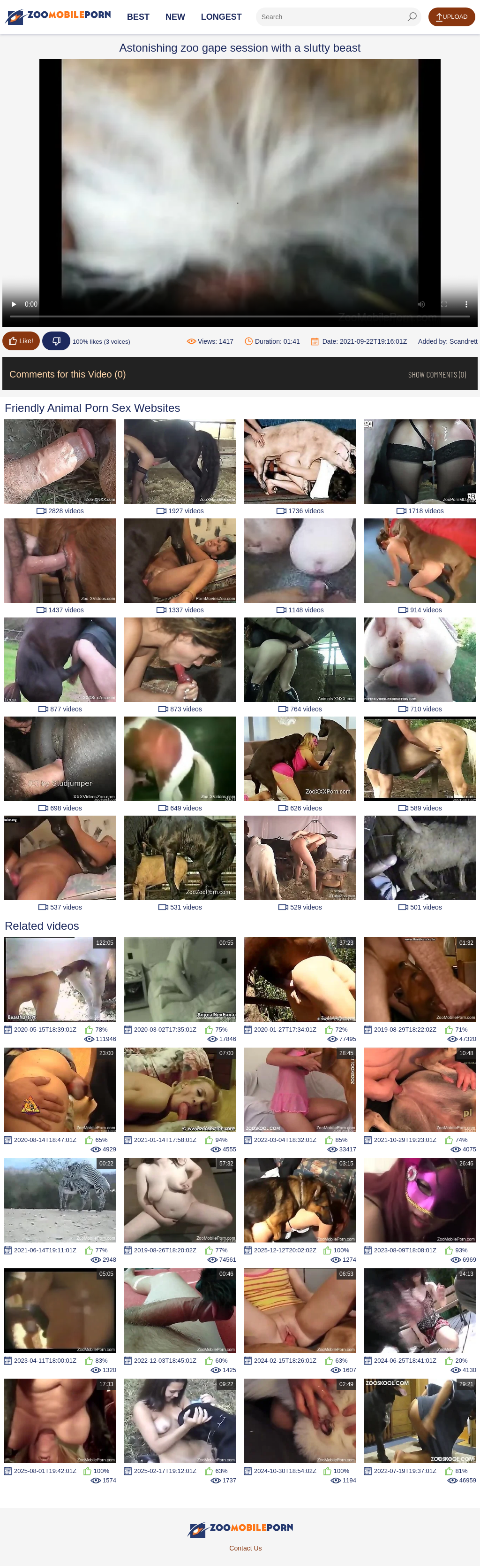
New (175, 17)
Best (138, 17)
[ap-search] (338, 17)
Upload (451, 17)
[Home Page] (58, 17)
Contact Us (245, 1548)
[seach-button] (412, 17)
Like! (21, 341)
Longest (221, 17)
